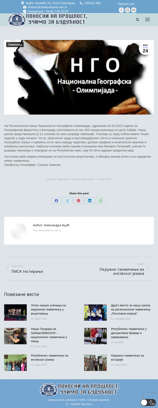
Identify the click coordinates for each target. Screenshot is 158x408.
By (82, 179)
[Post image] (15, 312)
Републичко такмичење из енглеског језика (49, 357)
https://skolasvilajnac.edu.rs (47, 230)
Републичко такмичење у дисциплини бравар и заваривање (129, 333)
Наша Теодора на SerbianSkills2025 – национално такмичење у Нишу (49, 335)
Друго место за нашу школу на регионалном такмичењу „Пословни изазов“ (130, 309)
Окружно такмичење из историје (127, 357)
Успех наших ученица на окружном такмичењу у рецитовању (48, 309)
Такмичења (15, 44)
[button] (148, 402)
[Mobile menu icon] (147, 19)
